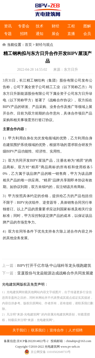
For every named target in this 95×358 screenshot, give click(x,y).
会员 (87, 34)
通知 (39, 34)
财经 (55, 26)
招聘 (24, 34)
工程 (71, 26)
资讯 (8, 26)
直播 (71, 34)
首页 (28, 45)
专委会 (23, 26)
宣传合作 (57, 330)
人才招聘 (75, 330)
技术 (39, 26)
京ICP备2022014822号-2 (32, 341)
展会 (55, 34)
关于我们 (19, 330)
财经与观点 (44, 45)
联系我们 (38, 330)
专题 (8, 34)
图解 (87, 26)
